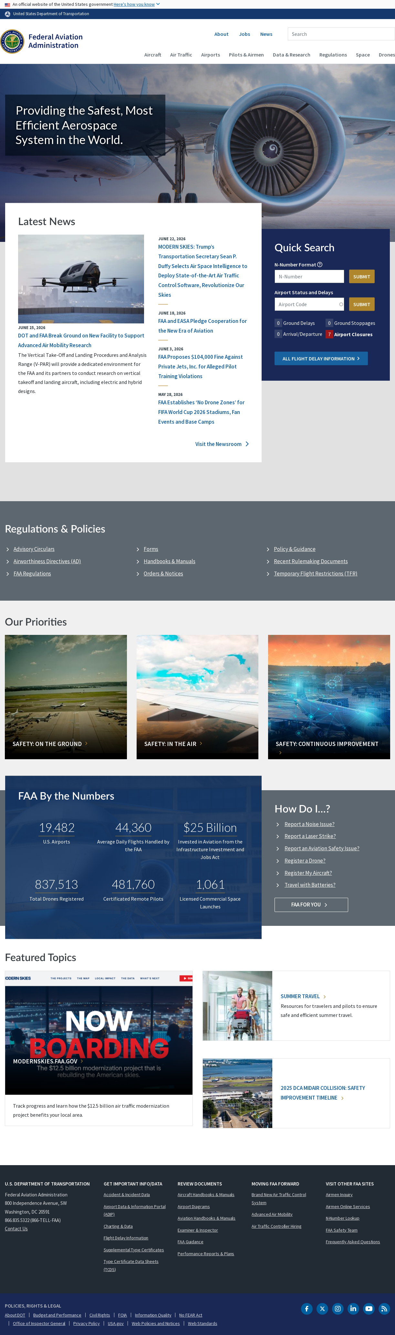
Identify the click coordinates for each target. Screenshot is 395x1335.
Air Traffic (181, 54)
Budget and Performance (57, 1315)
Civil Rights (99, 1315)
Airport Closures (353, 334)
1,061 (210, 884)
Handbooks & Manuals (169, 561)
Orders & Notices (163, 573)
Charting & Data (118, 1226)
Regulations (333, 54)
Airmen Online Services (348, 1206)
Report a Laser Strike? (310, 836)
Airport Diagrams (194, 1206)
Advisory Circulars (34, 549)
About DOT (15, 1315)
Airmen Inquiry (339, 1194)
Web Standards (202, 1323)
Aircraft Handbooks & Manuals (206, 1194)
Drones (387, 54)
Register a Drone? (305, 860)
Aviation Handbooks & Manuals (206, 1218)
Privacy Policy (86, 1323)
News (266, 34)
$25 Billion (210, 828)
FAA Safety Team (342, 1230)
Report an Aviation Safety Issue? (322, 848)
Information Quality (153, 1315)
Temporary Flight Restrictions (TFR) (316, 573)
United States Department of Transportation (51, 13)
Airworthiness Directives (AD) (47, 561)
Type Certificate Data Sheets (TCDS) (131, 1265)
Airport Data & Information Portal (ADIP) (135, 1210)
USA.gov (116, 1323)
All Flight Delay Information (321, 358)
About (221, 34)
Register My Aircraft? (308, 872)
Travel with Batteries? (310, 884)
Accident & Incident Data (127, 1194)
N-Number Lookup (343, 1218)
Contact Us (16, 1229)
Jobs (244, 34)
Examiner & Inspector (198, 1230)
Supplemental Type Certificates (134, 1250)
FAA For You (311, 904)
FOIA (122, 1315)
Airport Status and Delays (304, 292)
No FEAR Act (190, 1315)
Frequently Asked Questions (353, 1242)
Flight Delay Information (126, 1238)
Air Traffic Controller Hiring (276, 1226)
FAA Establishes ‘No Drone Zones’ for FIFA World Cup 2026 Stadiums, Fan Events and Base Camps (201, 412)
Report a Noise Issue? (310, 824)
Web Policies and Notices (156, 1323)
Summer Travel (303, 996)
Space (363, 54)
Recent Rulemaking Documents (311, 561)
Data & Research (291, 54)
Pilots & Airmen (246, 54)
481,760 (133, 884)
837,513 (56, 884)
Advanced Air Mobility (272, 1214)
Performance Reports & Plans (206, 1254)
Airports (210, 54)
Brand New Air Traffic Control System (279, 1199)
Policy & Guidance (295, 549)
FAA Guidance (190, 1242)
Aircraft (152, 54)
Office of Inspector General (39, 1323)
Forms (151, 549)
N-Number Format (295, 264)
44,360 (133, 828)
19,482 (56, 828)
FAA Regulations (32, 573)
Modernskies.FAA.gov (45, 1061)
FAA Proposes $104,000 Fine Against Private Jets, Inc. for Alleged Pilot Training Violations (200, 367)
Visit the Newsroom (222, 444)
